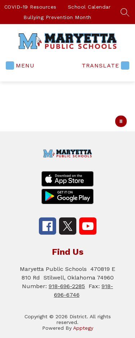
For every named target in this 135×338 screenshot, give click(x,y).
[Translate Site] (104, 65)
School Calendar (89, 7)
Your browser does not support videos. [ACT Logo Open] (67, 106)
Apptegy (83, 328)
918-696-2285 (67, 286)
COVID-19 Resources (30, 7)
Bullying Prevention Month (57, 17)
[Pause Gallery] (121, 121)
